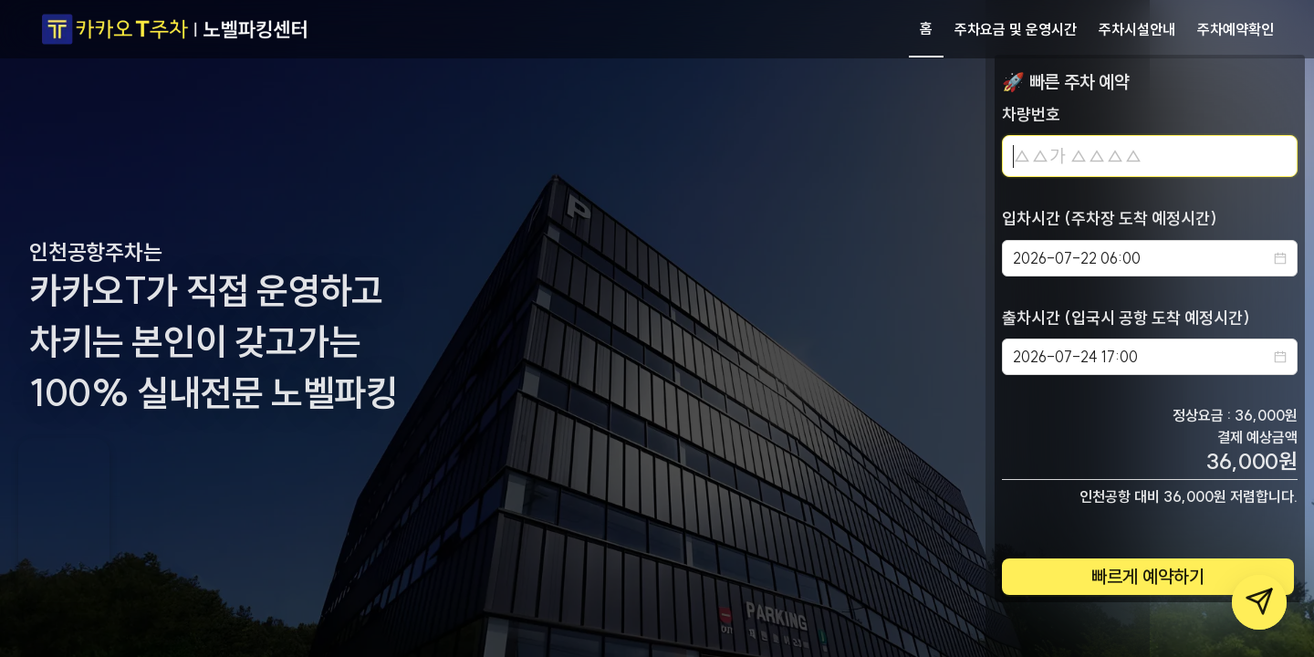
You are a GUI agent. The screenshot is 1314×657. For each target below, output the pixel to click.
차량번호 (1031, 114)
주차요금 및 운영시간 (1015, 29)
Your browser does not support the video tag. (64, 520)
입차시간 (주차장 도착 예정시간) (1109, 218)
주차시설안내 (1137, 29)
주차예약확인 (1235, 29)
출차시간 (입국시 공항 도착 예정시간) (1126, 318)
